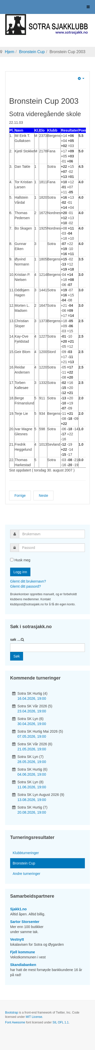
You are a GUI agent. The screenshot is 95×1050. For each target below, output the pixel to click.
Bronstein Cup (32, 52)
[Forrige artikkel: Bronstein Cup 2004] (20, 495)
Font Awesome (15, 1022)
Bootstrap (11, 1012)
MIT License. (34, 1017)
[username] (52, 534)
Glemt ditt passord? (25, 586)
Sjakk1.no (18, 909)
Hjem (9, 52)
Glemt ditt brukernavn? (28, 581)
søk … (15, 639)
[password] (52, 547)
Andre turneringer (26, 874)
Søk (16, 656)
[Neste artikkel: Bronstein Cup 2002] (43, 495)
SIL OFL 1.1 (60, 1022)
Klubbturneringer (26, 853)
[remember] (11, 559)
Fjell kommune (22, 952)
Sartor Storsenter (24, 922)
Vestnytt (17, 939)
